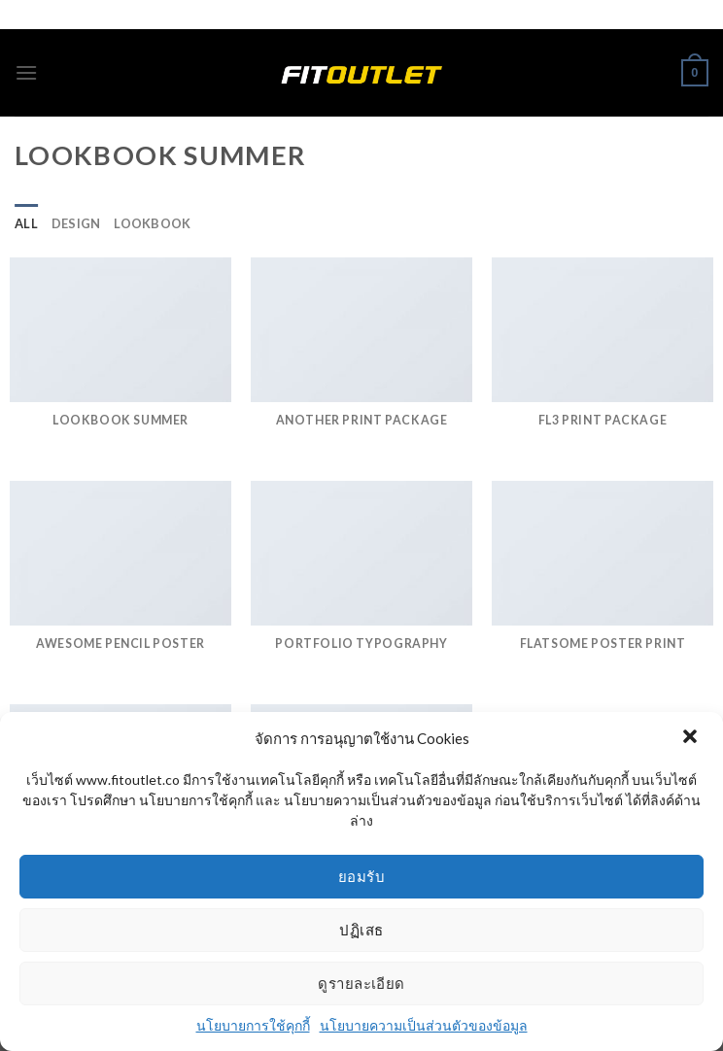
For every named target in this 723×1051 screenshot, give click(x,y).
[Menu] (26, 72)
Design (76, 223)
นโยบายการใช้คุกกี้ (253, 1025)
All (26, 223)
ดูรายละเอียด (361, 983)
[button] (692, 738)
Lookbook (152, 223)
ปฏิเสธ (361, 929)
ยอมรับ (361, 876)
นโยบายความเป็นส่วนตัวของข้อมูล (424, 1025)
